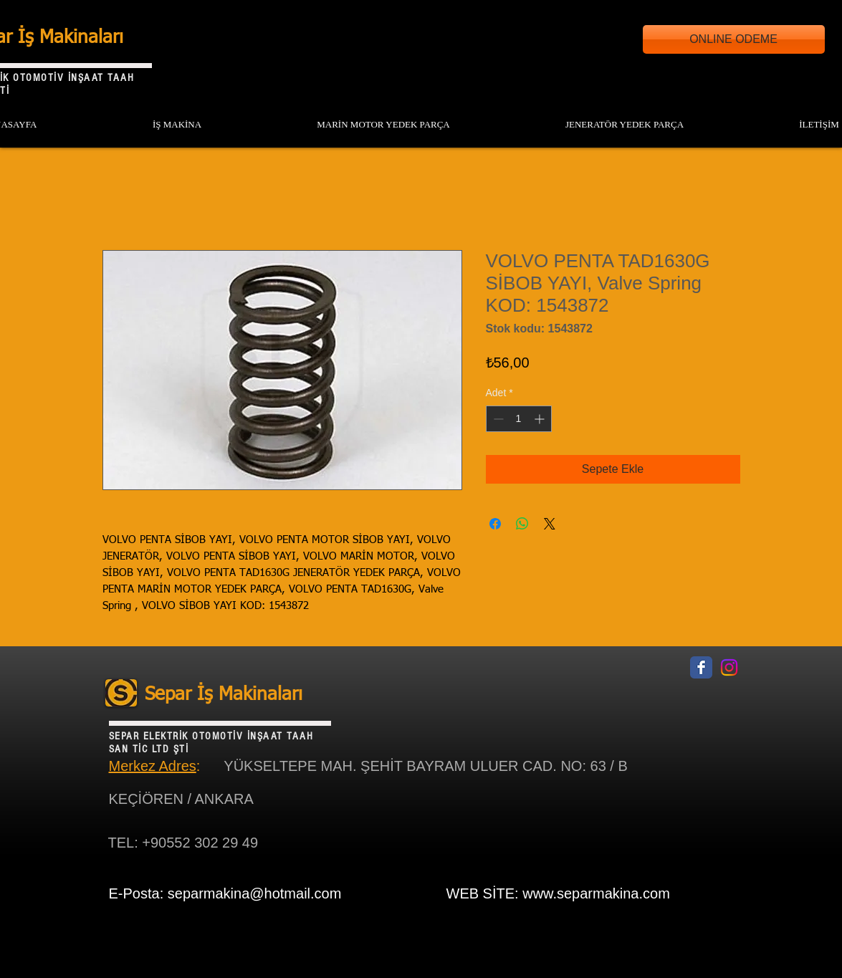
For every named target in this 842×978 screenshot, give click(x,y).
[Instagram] (729, 667)
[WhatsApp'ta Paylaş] (522, 523)
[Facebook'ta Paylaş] (495, 523)
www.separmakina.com (596, 893)
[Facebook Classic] (701, 667)
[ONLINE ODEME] (734, 39)
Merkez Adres (152, 766)
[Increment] (541, 418)
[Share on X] (549, 523)
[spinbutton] (519, 418)
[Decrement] (497, 418)
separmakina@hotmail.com (255, 893)
